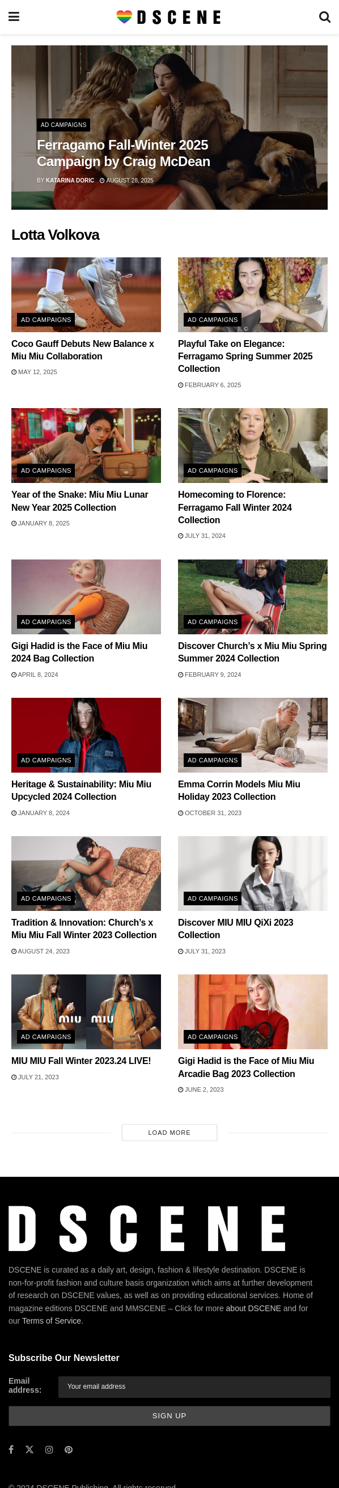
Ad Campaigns (64, 125)
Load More (169, 1132)
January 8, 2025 (40, 523)
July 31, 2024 (202, 535)
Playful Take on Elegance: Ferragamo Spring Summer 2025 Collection (245, 356)
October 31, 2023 (209, 812)
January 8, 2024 (40, 812)
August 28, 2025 (126, 180)
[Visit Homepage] (169, 17)
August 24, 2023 (40, 951)
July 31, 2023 (202, 951)
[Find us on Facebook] (11, 1449)
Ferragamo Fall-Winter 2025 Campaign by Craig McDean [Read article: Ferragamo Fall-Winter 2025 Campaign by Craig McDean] (123, 153)
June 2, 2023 (201, 1089)
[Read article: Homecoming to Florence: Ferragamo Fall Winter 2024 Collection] (253, 445)
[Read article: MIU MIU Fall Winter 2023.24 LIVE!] (86, 1011)
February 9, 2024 (209, 674)
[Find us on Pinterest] (69, 1449)
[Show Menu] (14, 17)
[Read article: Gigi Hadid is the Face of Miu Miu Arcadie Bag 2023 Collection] (253, 1011)
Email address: (25, 1385)
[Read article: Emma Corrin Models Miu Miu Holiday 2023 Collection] (253, 735)
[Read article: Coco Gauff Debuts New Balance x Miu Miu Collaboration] (86, 294)
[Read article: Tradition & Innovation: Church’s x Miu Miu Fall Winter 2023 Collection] (86, 873)
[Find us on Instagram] (49, 1449)
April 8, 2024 (34, 674)
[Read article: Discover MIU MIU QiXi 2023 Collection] (253, 873)
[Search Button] (324, 17)
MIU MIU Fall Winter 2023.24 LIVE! (81, 1061)
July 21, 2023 (35, 1077)
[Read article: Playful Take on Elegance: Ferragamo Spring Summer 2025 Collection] (253, 294)
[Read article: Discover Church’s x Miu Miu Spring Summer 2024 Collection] (253, 596)
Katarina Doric (70, 180)
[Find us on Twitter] (29, 1449)
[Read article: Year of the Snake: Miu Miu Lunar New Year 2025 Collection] (86, 445)
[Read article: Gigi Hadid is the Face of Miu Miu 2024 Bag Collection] (86, 596)
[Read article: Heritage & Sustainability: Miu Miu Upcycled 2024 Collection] (86, 735)
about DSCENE (253, 1308)
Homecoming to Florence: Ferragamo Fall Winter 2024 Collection (235, 507)
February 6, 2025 (209, 384)
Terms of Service (51, 1320)
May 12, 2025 (34, 371)
